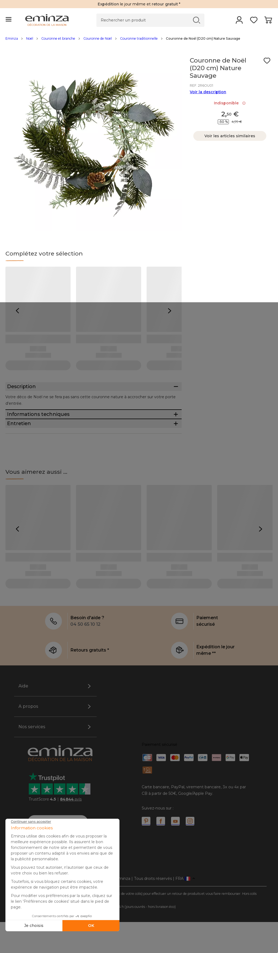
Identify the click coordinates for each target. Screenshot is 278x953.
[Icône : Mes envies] (267, 61)
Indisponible (230, 103)
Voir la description (208, 91)
